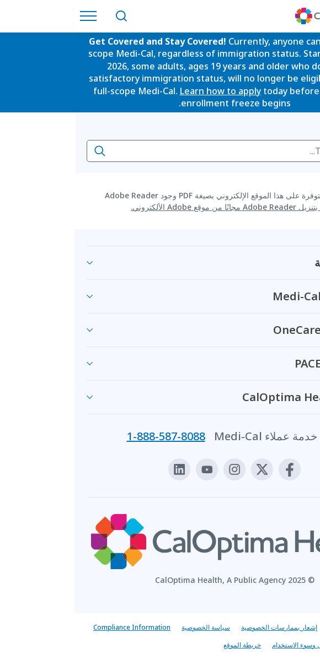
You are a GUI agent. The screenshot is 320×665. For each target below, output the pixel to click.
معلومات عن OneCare (253, 329)
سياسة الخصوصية (131, 627)
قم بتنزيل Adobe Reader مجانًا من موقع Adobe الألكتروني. (155, 207)
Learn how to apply (145, 91)
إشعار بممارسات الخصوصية (205, 627)
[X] (188, 469)
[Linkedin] (105, 469)
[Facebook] (215, 469)
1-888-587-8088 (91, 436)
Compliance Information (57, 627)
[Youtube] (132, 469)
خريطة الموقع (167, 645)
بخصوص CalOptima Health (238, 397)
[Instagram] (160, 469)
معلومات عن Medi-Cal (253, 296)
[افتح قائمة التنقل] (16, 16)
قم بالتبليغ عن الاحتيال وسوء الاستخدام (250, 645)
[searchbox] (160, 151)
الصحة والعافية (274, 262)
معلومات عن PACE (264, 363)
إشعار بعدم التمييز (278, 627)
